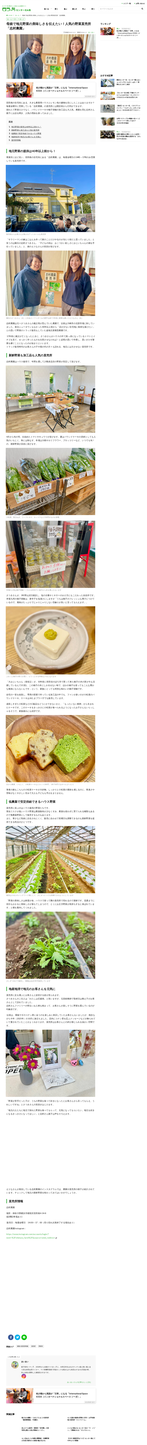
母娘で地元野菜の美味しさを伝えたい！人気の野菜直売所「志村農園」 (44, 15)
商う (93, 9)
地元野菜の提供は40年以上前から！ (26, 127)
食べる (46, 9)
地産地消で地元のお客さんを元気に (26, 137)
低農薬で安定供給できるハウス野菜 (26, 133)
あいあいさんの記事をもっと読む (79, 1382)
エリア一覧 (127, 3)
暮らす (74, 9)
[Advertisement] (45, 1316)
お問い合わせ (140, 3)
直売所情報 (16, 140)
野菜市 (41, 1346)
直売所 (33, 1346)
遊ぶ (65, 9)
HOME (10, 15)
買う (56, 9)
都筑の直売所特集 (22, 1346)
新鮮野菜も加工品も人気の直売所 (25, 130)
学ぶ (83, 9)
